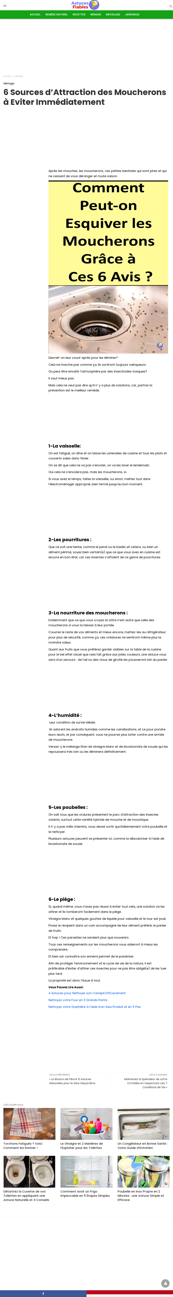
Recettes (79, 14)
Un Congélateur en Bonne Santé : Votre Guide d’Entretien (143, 1145)
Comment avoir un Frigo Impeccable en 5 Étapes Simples (85, 1193)
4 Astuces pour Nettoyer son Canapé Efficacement (87, 993)
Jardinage (132, 14)
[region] (86, 134)
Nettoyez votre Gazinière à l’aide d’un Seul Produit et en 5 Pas (94, 1007)
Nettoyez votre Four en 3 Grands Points (77, 1000)
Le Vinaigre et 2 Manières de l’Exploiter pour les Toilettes (81, 1145)
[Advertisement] (86, 46)
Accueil (35, 14)
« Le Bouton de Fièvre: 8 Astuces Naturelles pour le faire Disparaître (72, 1081)
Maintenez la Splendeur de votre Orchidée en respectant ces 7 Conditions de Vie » (145, 1083)
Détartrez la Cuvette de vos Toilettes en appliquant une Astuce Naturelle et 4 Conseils (26, 1195)
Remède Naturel (57, 14)
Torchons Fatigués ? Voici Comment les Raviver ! (22, 1145)
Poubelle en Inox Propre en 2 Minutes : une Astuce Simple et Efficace (141, 1195)
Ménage (96, 14)
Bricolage (113, 14)
